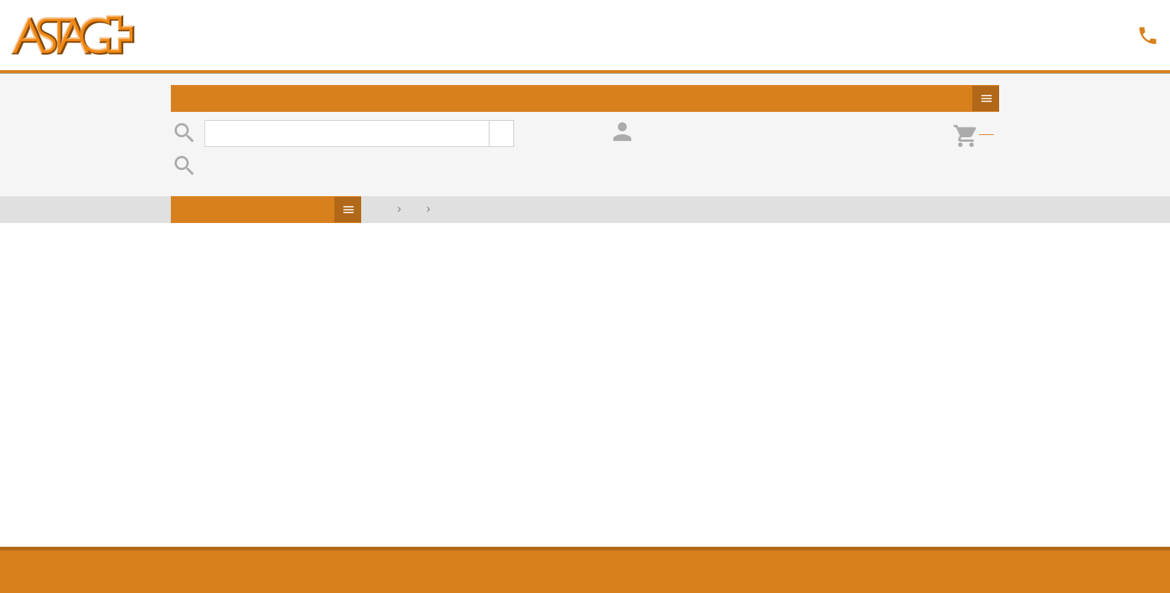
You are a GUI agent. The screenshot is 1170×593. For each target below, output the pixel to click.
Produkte (985, 98)
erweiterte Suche (548, 127)
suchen (501, 133)
